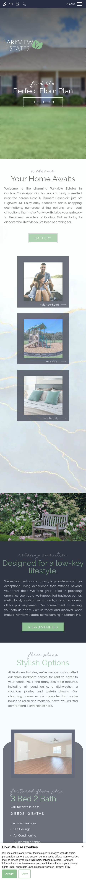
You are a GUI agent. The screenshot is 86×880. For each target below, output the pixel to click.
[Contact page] (10, 4)
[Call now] (24, 4)
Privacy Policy (62, 866)
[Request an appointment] (17, 4)
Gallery (43, 238)
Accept (9, 874)
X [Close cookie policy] (83, 846)
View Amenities (43, 627)
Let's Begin (43, 102)
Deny (25, 874)
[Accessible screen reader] (4, 4)
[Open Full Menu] (73, 4)
